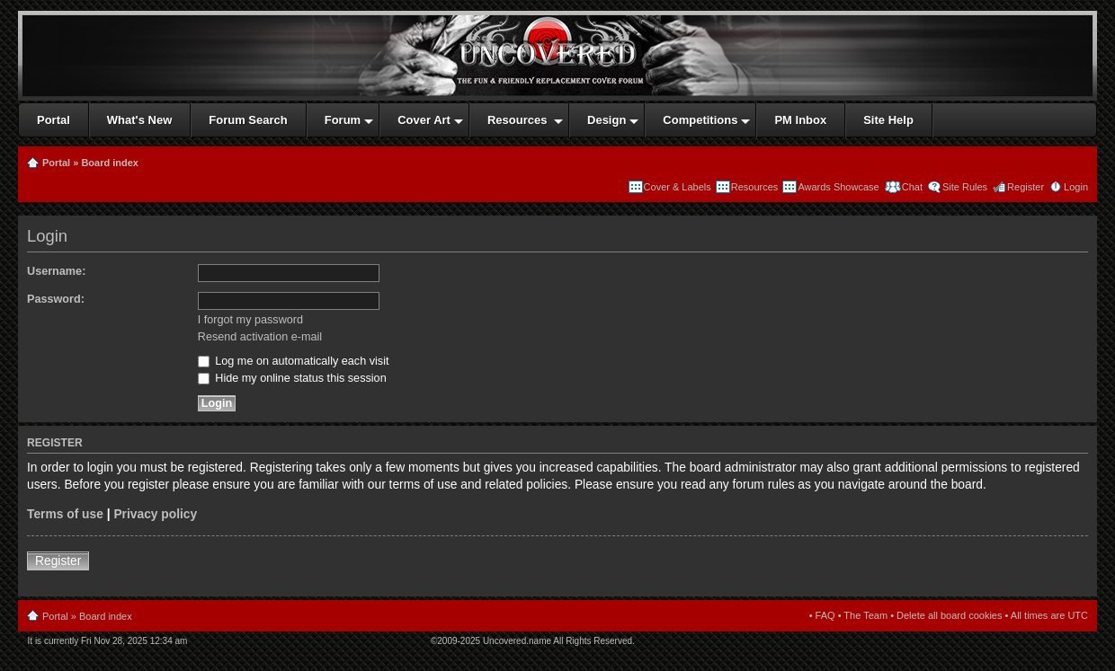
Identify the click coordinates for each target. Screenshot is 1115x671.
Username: (56, 271)
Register (1025, 186)
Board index (109, 162)
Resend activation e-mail (260, 337)
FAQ (825, 615)
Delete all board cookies (949, 615)
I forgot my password (250, 319)
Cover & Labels (677, 186)
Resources (755, 186)
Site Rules (964, 186)
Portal (56, 162)
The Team (865, 615)
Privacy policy (155, 514)
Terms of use (65, 514)
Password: (56, 299)
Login (1076, 186)
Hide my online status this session (292, 378)
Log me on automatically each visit (293, 361)
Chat (911, 186)
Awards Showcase (838, 186)
